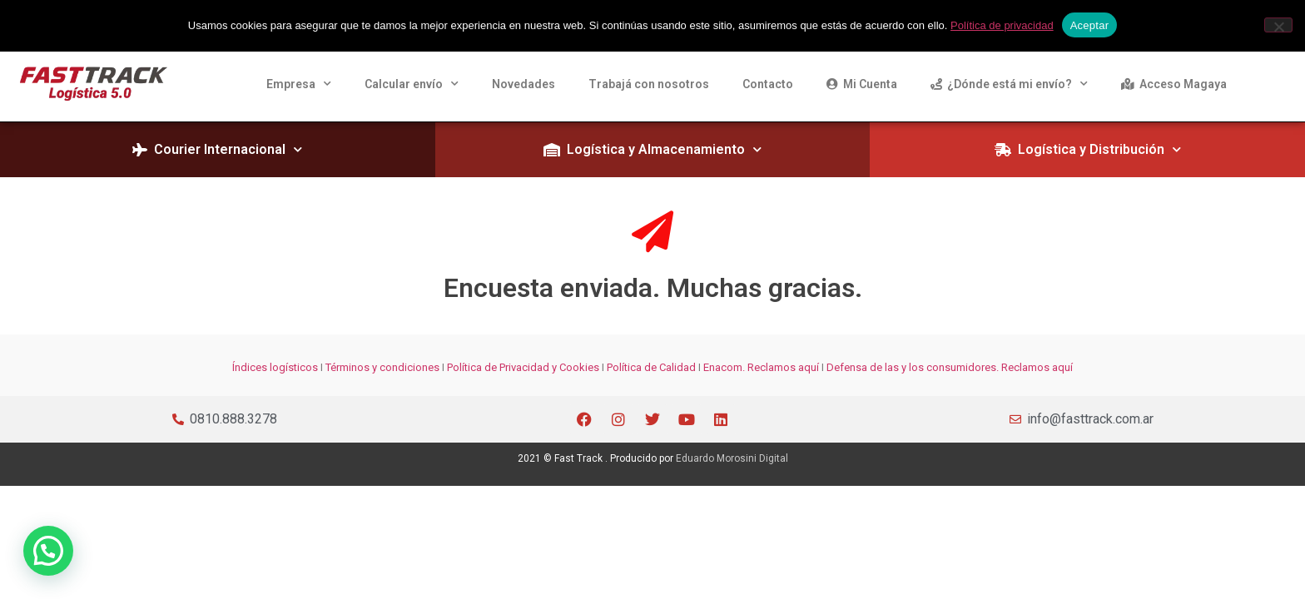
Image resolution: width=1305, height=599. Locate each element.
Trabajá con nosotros (648, 84)
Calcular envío (412, 84)
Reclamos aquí (782, 367)
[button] (39, 553)
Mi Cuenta (861, 84)
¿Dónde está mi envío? (1009, 84)
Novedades (523, 84)
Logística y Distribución (1088, 149)
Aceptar (1089, 25)
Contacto (767, 84)
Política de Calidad (651, 367)
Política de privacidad (1002, 25)
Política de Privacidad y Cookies (523, 367)
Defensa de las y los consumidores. (912, 367)
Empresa (298, 84)
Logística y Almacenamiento (652, 149)
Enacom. (724, 367)
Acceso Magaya (1174, 84)
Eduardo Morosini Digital (732, 458)
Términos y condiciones (382, 367)
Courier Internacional (217, 149)
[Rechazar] (1278, 24)
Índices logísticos (275, 367)
